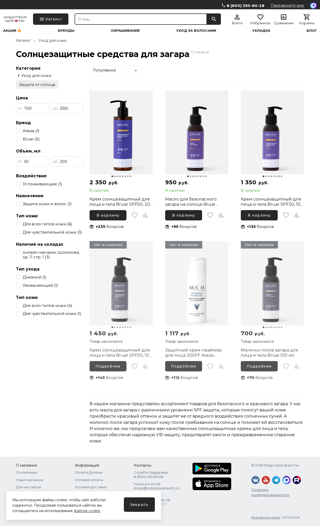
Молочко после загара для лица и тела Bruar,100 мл (269, 353)
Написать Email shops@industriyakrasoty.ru (156, 486)
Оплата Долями (88, 472)
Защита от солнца (37, 84)
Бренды (66, 30)
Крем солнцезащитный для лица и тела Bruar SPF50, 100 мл (121, 353)
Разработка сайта (265, 517)
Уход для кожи (52, 40)
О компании (26, 472)
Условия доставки (91, 487)
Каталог (23, 40)
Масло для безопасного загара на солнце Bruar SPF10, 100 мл (191, 202)
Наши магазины (29, 480)
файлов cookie (87, 510)
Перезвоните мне (287, 5)
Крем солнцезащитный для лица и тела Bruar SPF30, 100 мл (272, 202)
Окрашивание (125, 30)
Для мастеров (28, 487)
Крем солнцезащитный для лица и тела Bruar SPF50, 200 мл (121, 202)
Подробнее (107, 366)
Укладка (261, 30)
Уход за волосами (196, 30)
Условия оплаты (89, 480)
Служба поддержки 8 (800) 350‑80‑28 (151, 474)
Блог (312, 30)
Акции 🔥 (12, 30)
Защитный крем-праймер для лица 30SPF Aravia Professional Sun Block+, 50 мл (193, 353)
